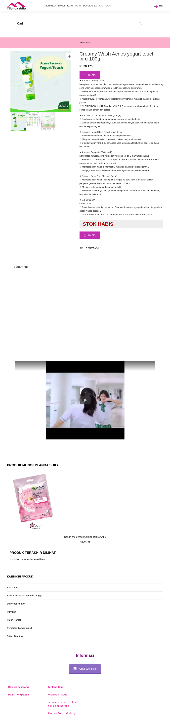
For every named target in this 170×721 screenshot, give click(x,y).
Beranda (50, 5)
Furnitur (11, 611)
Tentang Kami (56, 686)
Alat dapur (12, 587)
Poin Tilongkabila (86, 5)
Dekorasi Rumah (16, 603)
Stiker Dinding (15, 635)
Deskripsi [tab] (21, 266)
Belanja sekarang (18, 686)
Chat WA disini (85, 668)
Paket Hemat (65, 5)
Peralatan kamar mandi (19, 627)
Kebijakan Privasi (58, 694)
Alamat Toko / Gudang (62, 713)
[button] (158, 5)
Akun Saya (105, 5)
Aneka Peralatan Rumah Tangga (24, 595)
